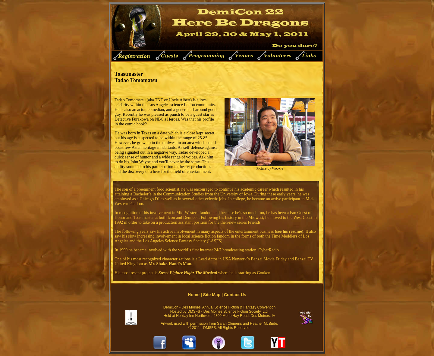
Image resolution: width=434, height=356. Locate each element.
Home (194, 294)
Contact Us (235, 294)
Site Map (212, 294)
